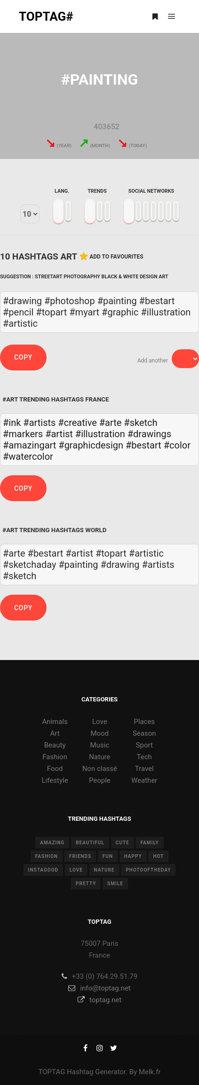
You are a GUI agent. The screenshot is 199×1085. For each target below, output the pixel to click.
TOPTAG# (46, 16)
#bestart (143, 445)
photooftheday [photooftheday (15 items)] (148, 870)
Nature (99, 757)
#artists (39, 422)
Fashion (54, 757)
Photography (82, 277)
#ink (12, 422)
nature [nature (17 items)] (104, 870)
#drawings (149, 434)
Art (163, 277)
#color (177, 445)
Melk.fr (150, 1072)
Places (144, 721)
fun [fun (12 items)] (108, 856)
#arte (110, 422)
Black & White (120, 277)
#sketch (140, 422)
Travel (144, 768)
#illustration (100, 434)
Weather (144, 780)
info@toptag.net (99, 988)
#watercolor (28, 456)
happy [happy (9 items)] (133, 856)
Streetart (48, 277)
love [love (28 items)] (76, 870)
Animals (54, 721)
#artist (59, 434)
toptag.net (99, 1000)
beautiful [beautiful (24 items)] (90, 842)
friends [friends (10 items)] (80, 856)
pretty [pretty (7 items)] (86, 883)
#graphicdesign (90, 445)
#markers (23, 434)
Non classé (99, 768)
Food (55, 768)
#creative (77, 422)
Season (144, 733)
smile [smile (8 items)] (115, 883)
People (100, 780)
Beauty (55, 745)
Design (149, 277)
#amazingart (29, 445)
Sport (144, 745)
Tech (144, 757)
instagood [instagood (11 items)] (43, 870)
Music (100, 745)
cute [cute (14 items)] (122, 842)
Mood (100, 733)
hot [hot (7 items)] (158, 856)
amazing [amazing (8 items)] (52, 842)
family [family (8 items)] (149, 842)
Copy (23, 357)
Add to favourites (116, 256)
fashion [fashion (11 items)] (46, 856)
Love (99, 721)
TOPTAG (52, 1072)
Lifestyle (55, 780)
